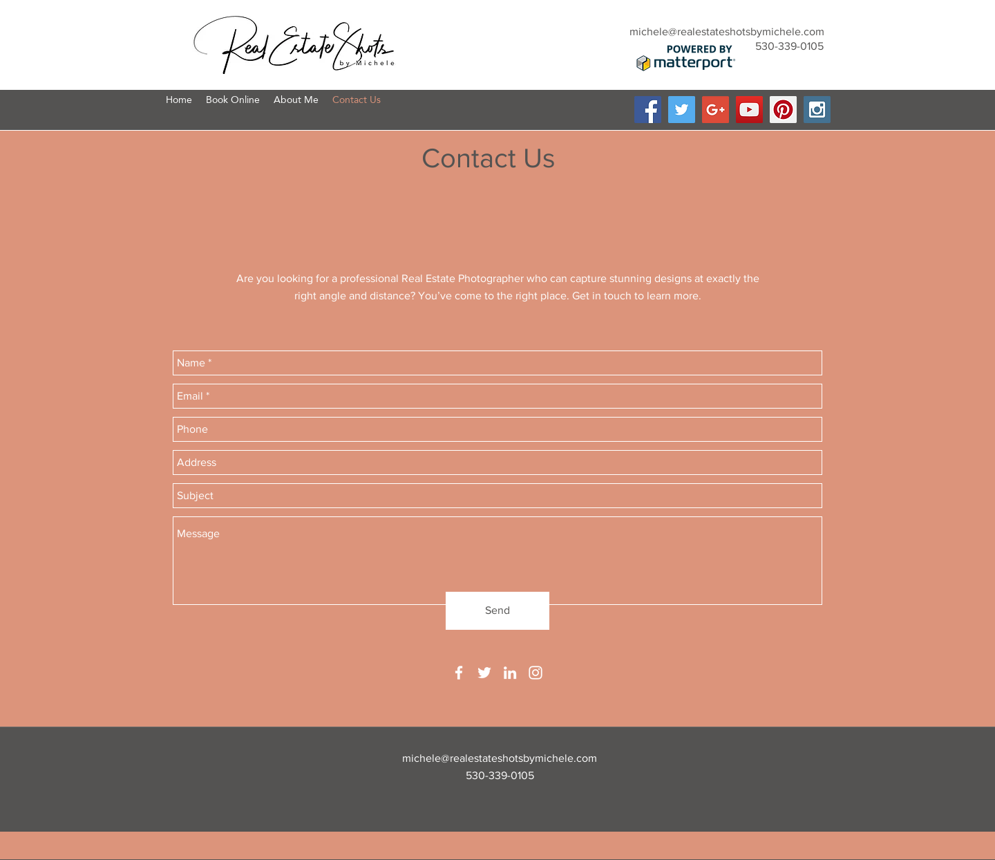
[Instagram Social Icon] (817, 109)
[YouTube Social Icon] (749, 109)
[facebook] (459, 673)
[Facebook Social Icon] (647, 109)
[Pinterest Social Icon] (783, 109)
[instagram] (535, 673)
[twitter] (484, 673)
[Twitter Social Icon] (681, 109)
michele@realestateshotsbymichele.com (726, 31)
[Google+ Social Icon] (715, 109)
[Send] (497, 611)
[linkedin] (510, 673)
